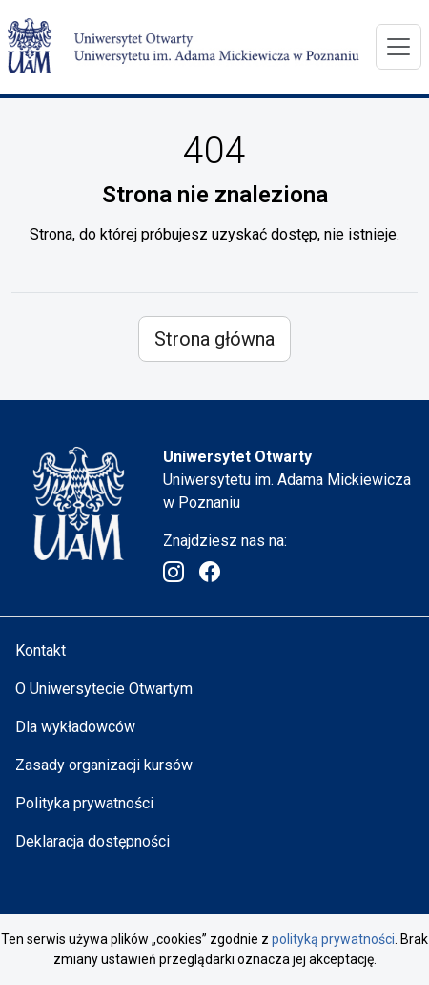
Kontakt (40, 650)
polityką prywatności (333, 939)
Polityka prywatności (84, 803)
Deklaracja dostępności (92, 841)
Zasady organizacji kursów (104, 765)
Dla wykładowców (75, 727)
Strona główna (214, 338)
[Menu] (398, 47)
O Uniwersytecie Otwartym (104, 689)
